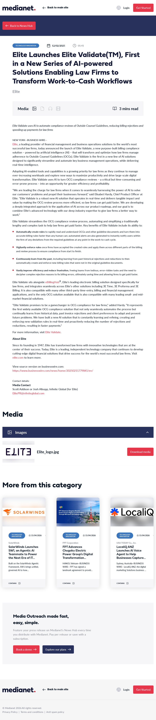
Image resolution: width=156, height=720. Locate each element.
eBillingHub (52, 282)
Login (123, 8)
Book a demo (26, 649)
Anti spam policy (55, 712)
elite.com (17, 357)
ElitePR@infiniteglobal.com (28, 393)
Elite (15, 144)
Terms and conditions (32, 712)
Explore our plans (58, 649)
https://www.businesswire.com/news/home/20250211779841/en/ (52, 370)
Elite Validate (53, 332)
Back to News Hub (19, 26)
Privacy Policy (10, 712)
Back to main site (55, 7)
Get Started (143, 8)
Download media (140, 452)
